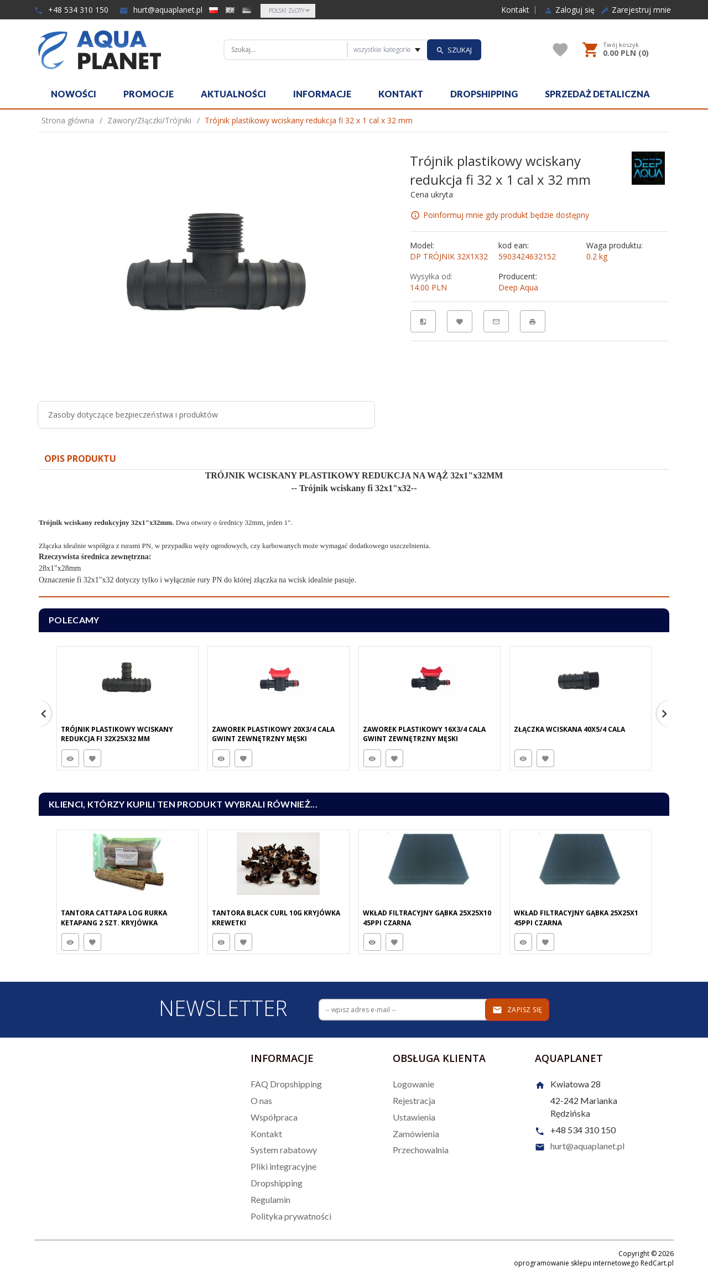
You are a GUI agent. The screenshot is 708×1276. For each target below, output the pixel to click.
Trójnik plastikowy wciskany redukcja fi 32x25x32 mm (117, 734)
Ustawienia (414, 1117)
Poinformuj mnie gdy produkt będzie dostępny (506, 215)
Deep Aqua (518, 287)
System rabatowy (284, 1149)
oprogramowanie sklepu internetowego (576, 1263)
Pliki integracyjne (283, 1166)
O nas (261, 1100)
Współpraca (274, 1117)
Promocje (148, 93)
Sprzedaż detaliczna (597, 93)
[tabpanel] (354, 533)
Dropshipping (484, 93)
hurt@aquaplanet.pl (160, 9)
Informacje (322, 93)
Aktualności (233, 93)
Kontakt (515, 10)
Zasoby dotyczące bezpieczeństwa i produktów (133, 414)
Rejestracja (414, 1100)
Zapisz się (517, 1010)
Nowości (73, 93)
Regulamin (270, 1199)
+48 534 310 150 (71, 9)
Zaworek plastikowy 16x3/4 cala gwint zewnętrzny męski (424, 734)
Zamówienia (416, 1133)
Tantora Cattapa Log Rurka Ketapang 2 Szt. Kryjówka (114, 917)
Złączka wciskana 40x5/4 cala (569, 729)
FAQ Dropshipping (286, 1084)
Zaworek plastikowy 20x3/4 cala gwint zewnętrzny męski (273, 734)
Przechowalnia (421, 1149)
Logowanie (413, 1084)
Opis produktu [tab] (80, 458)
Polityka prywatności (291, 1216)
